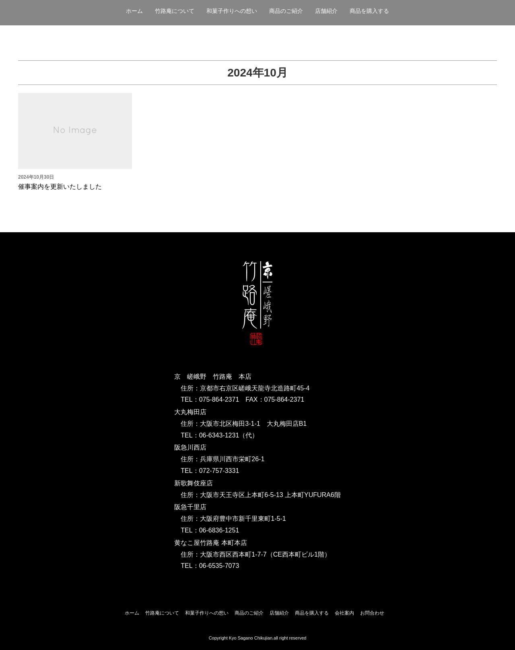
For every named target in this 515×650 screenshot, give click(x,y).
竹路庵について (174, 11)
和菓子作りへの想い (231, 11)
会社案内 (344, 613)
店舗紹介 (326, 11)
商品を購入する (369, 11)
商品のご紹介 (286, 11)
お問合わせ (372, 613)
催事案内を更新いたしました (60, 186)
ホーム (134, 11)
